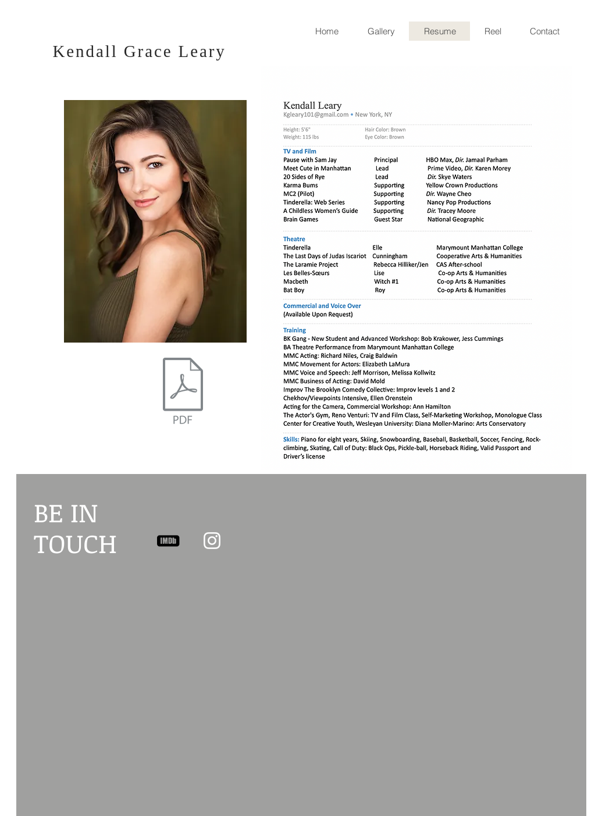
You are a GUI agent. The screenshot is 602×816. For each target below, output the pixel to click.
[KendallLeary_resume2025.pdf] (183, 392)
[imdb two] (168, 540)
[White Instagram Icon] (212, 540)
